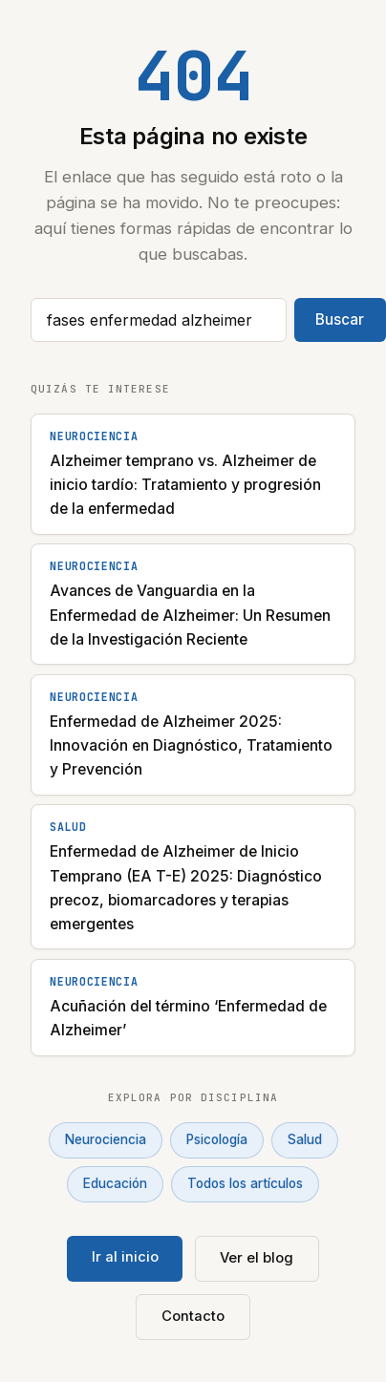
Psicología (216, 1139)
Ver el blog (256, 1257)
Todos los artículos (245, 1183)
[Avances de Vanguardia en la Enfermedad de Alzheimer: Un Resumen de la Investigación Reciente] (193, 604)
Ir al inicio (125, 1256)
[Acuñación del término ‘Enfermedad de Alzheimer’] (193, 1007)
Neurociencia (105, 1139)
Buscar (339, 319)
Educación (115, 1183)
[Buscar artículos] (159, 320)
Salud (305, 1139)
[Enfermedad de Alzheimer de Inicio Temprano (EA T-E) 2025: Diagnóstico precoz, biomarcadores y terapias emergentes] (193, 876)
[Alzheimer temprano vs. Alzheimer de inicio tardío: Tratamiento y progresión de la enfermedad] (193, 474)
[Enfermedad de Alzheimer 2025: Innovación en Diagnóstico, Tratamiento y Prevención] (193, 735)
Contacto (193, 1316)
